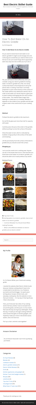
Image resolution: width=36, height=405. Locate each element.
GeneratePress (30, 402)
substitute (6, 379)
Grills (4, 369)
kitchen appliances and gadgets (12, 372)
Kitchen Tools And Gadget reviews (13, 374)
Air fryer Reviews (8, 358)
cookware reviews (8, 362)
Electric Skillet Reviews (10, 367)
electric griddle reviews (10, 365)
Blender (5, 360)
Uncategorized (7, 384)
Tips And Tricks (9, 216)
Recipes (5, 377)
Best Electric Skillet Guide (18, 4)
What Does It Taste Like (10, 386)
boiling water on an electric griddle (14, 218)
